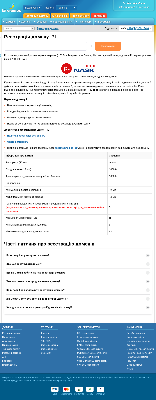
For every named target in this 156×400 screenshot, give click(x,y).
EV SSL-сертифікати (87, 345)
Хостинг (25, 21)
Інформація (103, 21)
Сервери (42, 21)
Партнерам (84, 21)
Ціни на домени (10, 345)
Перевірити (108, 46)
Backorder (7, 361)
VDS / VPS (46, 341)
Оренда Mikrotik (49, 349)
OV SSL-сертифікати (87, 341)
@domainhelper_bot (66, 147)
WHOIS (130, 369)
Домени (10, 21)
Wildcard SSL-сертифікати (90, 349)
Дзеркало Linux (134, 365)
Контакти (131, 345)
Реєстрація (143, 7)
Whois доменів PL (17, 141)
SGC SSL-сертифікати (88, 357)
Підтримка (99, 15)
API (4, 357)
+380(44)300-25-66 (138, 28)
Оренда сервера (49, 345)
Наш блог (131, 361)
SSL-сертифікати (62, 21)
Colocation (46, 353)
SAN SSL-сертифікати (88, 365)
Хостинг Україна (49, 337)
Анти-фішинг (59, 15)
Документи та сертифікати (140, 349)
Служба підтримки (136, 333)
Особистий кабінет (133, 3)
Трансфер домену (47, 28)
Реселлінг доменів (11, 353)
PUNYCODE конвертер (138, 357)
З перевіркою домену (88, 337)
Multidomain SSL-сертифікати (92, 353)
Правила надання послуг (139, 353)
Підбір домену (80, 15)
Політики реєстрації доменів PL (26, 135)
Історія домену (9, 365)
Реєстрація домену (36, 15)
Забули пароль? (127, 7)
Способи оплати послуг (138, 341)
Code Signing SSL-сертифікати (92, 361)
